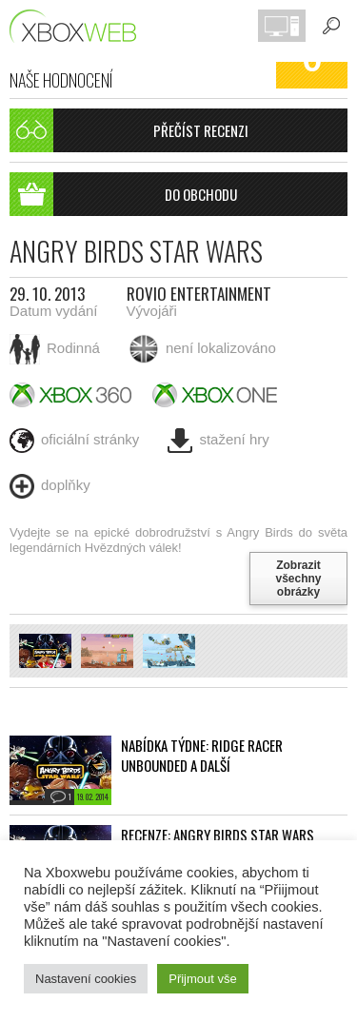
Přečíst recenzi (129, 130)
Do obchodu (123, 194)
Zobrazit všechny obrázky (298, 579)
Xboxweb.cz (79, 26)
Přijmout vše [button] (203, 979)
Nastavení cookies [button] (85, 979)
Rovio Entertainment (199, 293)
